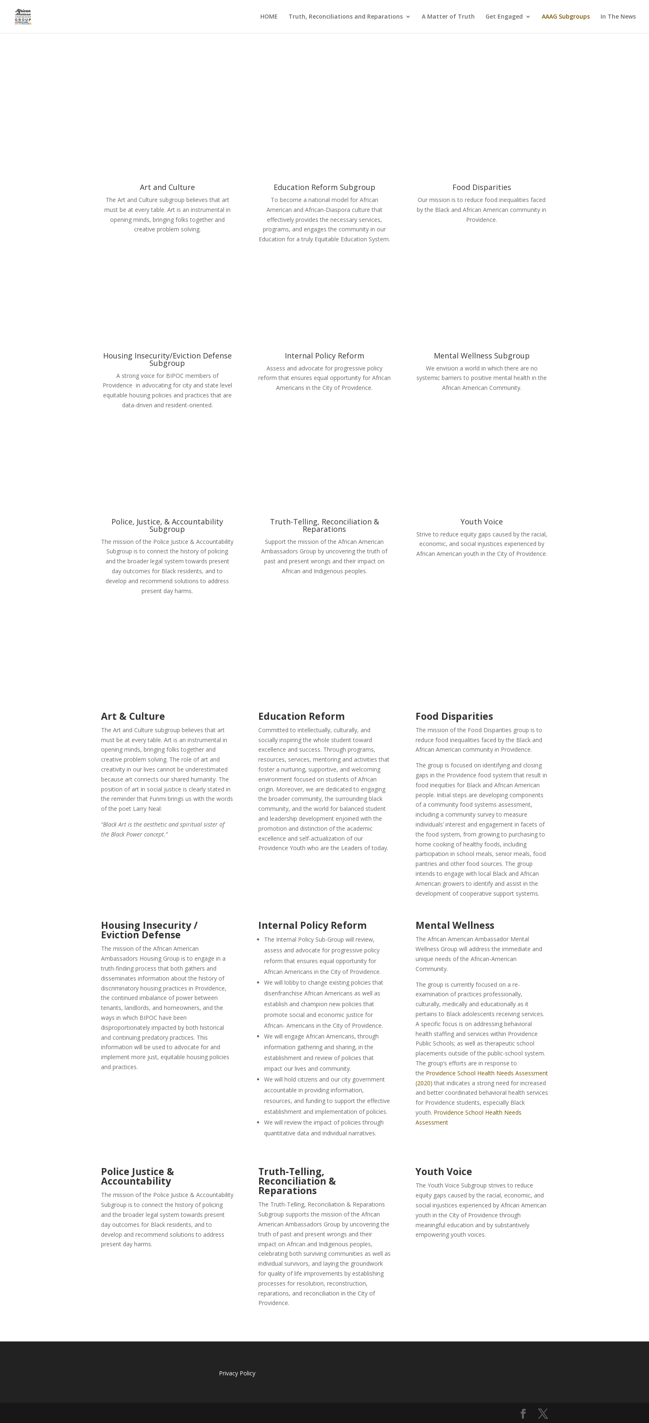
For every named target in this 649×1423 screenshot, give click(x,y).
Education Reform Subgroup (324, 187)
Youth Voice (482, 521)
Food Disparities (481, 187)
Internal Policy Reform (324, 356)
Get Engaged (504, 17)
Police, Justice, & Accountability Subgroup (167, 525)
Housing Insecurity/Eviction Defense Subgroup (167, 359)
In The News (618, 17)
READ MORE (167, 256)
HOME (269, 17)
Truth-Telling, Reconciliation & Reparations (324, 525)
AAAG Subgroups (566, 17)
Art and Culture (167, 187)
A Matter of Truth (448, 17)
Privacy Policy (237, 1373)
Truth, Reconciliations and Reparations (345, 17)
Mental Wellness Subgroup (482, 356)
